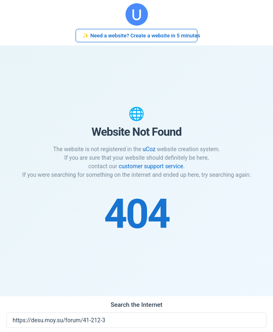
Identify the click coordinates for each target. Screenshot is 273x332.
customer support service (151, 166)
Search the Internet (136, 304)
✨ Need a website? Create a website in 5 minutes (139, 36)
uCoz (149, 149)
